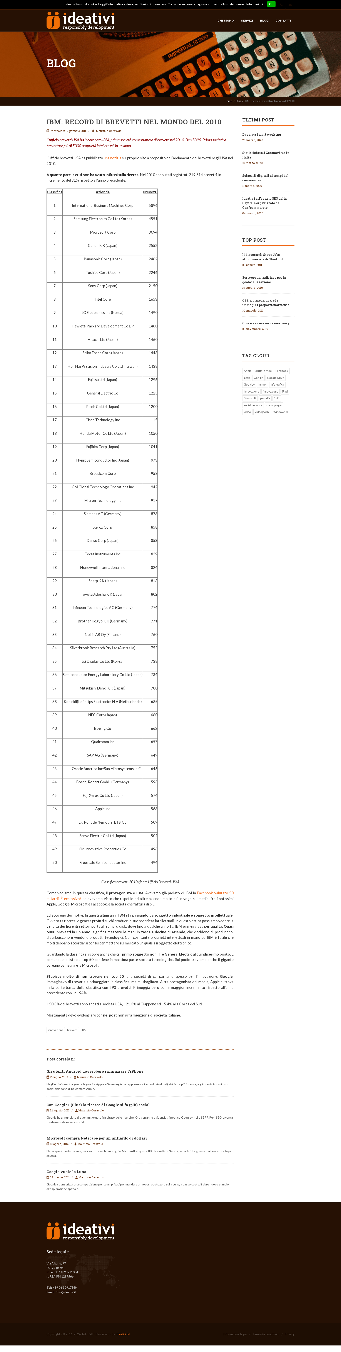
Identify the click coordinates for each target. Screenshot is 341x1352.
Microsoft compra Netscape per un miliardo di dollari (97, 1138)
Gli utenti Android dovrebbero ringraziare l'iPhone (95, 1071)
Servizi (247, 20)
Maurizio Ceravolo (109, 131)
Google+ (249, 384)
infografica (277, 384)
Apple (247, 371)
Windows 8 (280, 412)
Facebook (282, 371)
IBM (84, 1030)
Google (258, 377)
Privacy (289, 1334)
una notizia (112, 158)
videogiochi (262, 412)
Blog (264, 20)
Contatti (283, 20)
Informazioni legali (235, 1334)
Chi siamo (226, 20)
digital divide (263, 371)
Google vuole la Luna (66, 1171)
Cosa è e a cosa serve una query (266, 323)
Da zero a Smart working (261, 134)
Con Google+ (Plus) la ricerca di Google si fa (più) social (98, 1104)
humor (263, 384)
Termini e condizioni (265, 1334)
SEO (276, 398)
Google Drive (275, 377)
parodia (265, 398)
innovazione (55, 1030)
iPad (285, 391)
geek (247, 377)
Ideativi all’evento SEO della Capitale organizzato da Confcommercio (264, 203)
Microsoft (250, 398)
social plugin (274, 405)
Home (228, 101)
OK (271, 4)
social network (253, 405)
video (247, 412)
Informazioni (254, 4)
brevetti (72, 1030)
